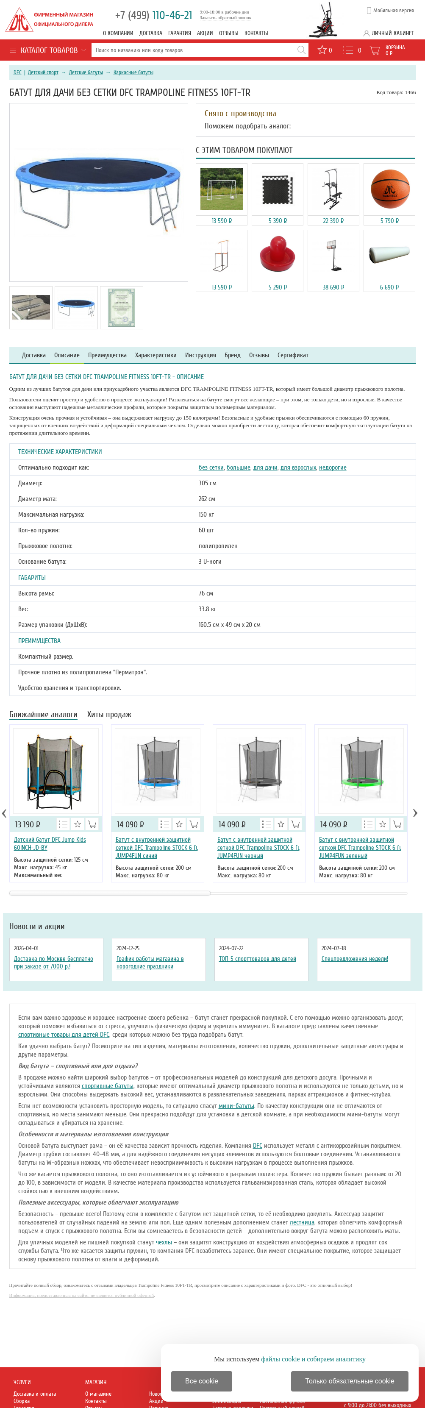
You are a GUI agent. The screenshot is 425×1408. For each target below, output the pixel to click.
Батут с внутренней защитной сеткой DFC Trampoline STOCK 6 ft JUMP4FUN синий (157, 848)
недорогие (333, 467)
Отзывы (229, 33)
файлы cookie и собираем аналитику (313, 1359)
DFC (18, 72)
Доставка (150, 33)
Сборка (22, 1401)
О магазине (98, 1393)
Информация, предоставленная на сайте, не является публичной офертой (81, 1295)
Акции (205, 33)
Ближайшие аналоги (43, 715)
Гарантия (179, 33)
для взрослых (298, 467)
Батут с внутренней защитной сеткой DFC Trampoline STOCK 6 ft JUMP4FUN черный (258, 848)
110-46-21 (153, 15)
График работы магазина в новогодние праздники (150, 962)
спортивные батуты (107, 1086)
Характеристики (156, 355)
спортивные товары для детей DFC (63, 1034)
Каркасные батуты (133, 72)
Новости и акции (37, 926)
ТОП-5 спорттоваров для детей (257, 959)
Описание (67, 355)
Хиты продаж (109, 715)
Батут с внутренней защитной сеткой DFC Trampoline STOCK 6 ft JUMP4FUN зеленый (360, 848)
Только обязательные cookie (349, 1381)
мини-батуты (236, 1106)
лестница (302, 1222)
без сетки (211, 467)
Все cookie (201, 1381)
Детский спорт (43, 72)
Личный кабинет (393, 33)
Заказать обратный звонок (226, 17)
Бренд (233, 355)
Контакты (256, 33)
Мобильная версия (393, 10)
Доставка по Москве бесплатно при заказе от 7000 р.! (53, 962)
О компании (118, 33)
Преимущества (107, 355)
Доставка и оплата (35, 1393)
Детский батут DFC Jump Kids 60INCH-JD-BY (50, 843)
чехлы (164, 1242)
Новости (158, 1393)
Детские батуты (86, 72)
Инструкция (200, 355)
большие (238, 467)
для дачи (265, 467)
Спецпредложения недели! (355, 959)
